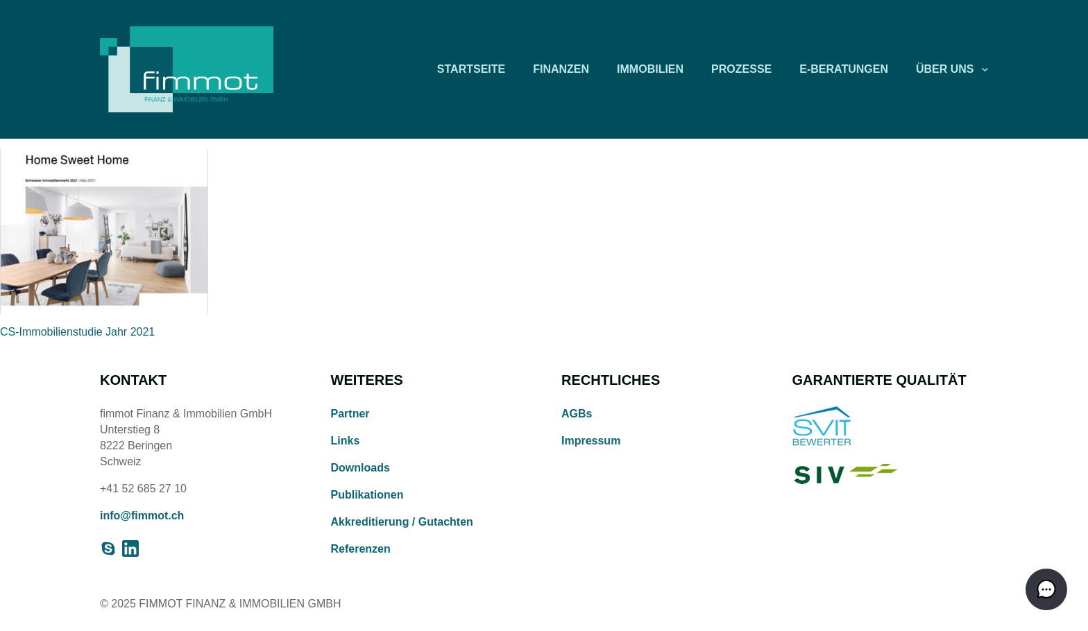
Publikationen (367, 495)
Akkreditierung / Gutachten (402, 522)
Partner (350, 414)
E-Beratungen (843, 69)
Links (345, 441)
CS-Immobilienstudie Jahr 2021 (77, 332)
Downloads (360, 468)
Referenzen (361, 549)
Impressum (590, 441)
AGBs (576, 414)
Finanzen (561, 69)
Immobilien (650, 69)
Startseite (471, 69)
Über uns (945, 69)
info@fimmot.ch (142, 515)
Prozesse (741, 69)
